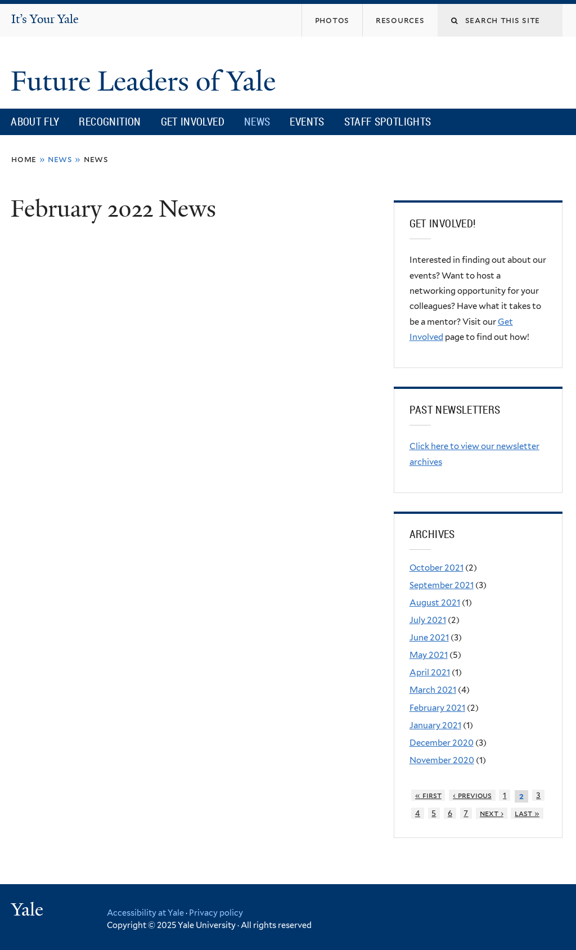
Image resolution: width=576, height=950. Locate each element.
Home (24, 159)
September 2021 (442, 585)
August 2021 (435, 603)
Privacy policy (216, 912)
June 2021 (429, 638)
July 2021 (428, 620)
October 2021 (437, 568)
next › (491, 813)
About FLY (35, 121)
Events (307, 121)
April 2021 (430, 672)
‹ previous (472, 795)
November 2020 (442, 760)
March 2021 (433, 690)
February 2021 (437, 708)
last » (527, 813)
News (257, 121)
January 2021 (435, 725)
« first (428, 795)
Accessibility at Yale (145, 912)
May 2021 (429, 655)
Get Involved (192, 121)
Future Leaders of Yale (146, 81)
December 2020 (442, 743)
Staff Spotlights (387, 121)
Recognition (110, 121)
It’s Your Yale (45, 19)
